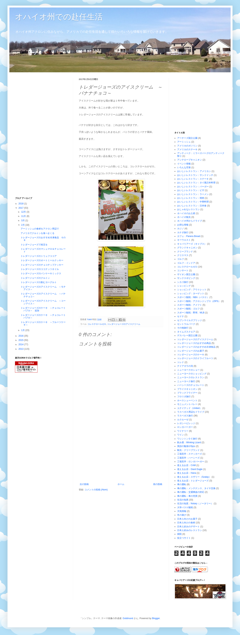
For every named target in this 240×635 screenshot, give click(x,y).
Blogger (156, 618)
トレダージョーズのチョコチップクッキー (42, 265)
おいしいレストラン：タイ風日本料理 (196, 182)
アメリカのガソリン (187, 145)
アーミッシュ (184, 141)
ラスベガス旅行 (185, 415)
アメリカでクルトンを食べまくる (37, 233)
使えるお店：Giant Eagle (189, 469)
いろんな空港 (184, 167)
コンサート (182, 270)
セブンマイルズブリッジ (189, 320)
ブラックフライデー (187, 392)
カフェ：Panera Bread (188, 236)
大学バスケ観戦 (185, 507)
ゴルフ (180, 259)
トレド (180, 362)
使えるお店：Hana (186, 473)
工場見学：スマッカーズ (189, 454)
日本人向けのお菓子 (187, 519)
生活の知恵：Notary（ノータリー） (195, 503)
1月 (23, 330)
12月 (24, 212)
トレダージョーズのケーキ (190, 354)
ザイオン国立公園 (186, 274)
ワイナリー (182, 431)
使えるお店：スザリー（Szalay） (194, 477)
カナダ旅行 (182, 232)
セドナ (180, 316)
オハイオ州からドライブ (189, 221)
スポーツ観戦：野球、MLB (190, 312)
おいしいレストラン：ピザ (190, 190)
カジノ (180, 228)
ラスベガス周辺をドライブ (190, 412)
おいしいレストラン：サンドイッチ (195, 175)
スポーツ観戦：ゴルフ (188, 308)
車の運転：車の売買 (187, 496)
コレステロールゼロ (97, 324)
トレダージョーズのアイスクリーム (123, 324)
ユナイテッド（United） (189, 408)
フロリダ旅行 (184, 396)
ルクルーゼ (182, 419)
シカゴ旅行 (182, 282)
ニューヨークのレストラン (190, 377)
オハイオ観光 (184, 217)
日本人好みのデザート (188, 526)
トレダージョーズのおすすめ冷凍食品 (196, 347)
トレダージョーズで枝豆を (34, 244)
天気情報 (181, 511)
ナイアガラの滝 (185, 366)
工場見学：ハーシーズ (188, 457)
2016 (21, 336)
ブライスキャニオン (187, 389)
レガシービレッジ (186, 423)
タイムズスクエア (186, 331)
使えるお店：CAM (186, 465)
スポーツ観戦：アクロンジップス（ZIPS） (198, 301)
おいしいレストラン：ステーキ (193, 179)
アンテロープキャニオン (189, 159)
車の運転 (181, 484)
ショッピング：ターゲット (190, 293)
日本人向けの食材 (186, 522)
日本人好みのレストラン (189, 530)
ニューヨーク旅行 (186, 381)
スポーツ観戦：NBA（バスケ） (193, 297)
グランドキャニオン (187, 247)
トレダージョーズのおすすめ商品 (194, 343)
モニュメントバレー (187, 404)
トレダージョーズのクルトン (35, 278)
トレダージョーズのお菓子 (190, 351)
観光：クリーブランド (188, 450)
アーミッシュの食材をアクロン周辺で (40, 228)
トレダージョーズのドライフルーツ (195, 358)
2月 (23, 225)
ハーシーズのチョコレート (190, 385)
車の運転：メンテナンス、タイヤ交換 (196, 488)
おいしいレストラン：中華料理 (193, 201)
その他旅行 (182, 327)
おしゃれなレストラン (188, 209)
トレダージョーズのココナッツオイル (40, 269)
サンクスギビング (186, 278)
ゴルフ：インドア (186, 263)
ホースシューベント (187, 400)
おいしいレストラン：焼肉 (190, 198)
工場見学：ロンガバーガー (190, 461)
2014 (21, 344)
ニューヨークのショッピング (191, 373)
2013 (21, 349)
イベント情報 (184, 163)
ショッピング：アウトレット (191, 289)
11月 (24, 216)
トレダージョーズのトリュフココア (39, 256)
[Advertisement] (121, 454)
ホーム (121, 484)
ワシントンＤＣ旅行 (187, 438)
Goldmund (128, 618)
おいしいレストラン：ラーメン (193, 194)
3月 (23, 220)
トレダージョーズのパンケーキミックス (41, 273)
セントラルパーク (186, 324)
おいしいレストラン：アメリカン (194, 171)
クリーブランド (185, 251)
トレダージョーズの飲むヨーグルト (39, 282)
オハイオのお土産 (186, 213)
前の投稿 (157, 484)
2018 (21, 203)
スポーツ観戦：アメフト (189, 305)
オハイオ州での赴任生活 (59, 16)
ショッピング (184, 286)
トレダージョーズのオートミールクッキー (42, 260)
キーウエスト (184, 240)
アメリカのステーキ (187, 149)
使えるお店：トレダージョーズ (193, 480)
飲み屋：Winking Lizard (189, 442)
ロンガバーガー (185, 427)
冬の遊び (181, 515)
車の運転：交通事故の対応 (190, 492)
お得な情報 (182, 224)
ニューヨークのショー (188, 370)
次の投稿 (84, 484)
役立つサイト (184, 538)
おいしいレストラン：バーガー (193, 186)
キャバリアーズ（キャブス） (191, 244)
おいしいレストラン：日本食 (191, 205)
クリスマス (182, 255)
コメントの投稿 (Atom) (96, 489)
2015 (21, 340)
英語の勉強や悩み (186, 446)
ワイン (180, 434)
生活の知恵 (182, 499)
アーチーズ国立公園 (187, 138)
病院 (179, 534)
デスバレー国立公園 (187, 335)
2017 (21, 208)
